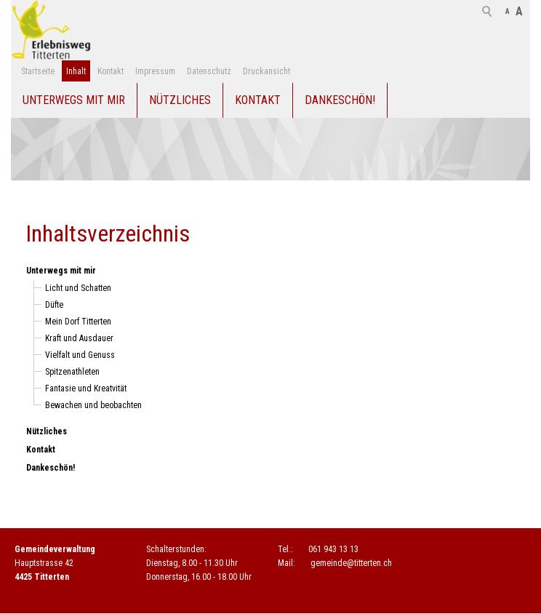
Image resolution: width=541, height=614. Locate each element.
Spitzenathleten (72, 372)
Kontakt (110, 71)
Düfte (54, 305)
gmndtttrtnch (351, 563)
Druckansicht (266, 71)
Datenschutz (209, 71)
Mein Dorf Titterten (78, 321)
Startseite (38, 71)
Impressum (155, 71)
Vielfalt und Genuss (80, 355)
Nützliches (180, 100)
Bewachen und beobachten (93, 405)
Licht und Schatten (78, 288)
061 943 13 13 (333, 549)
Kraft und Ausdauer (79, 338)
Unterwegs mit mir (74, 100)
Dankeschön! (340, 100)
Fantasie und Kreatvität (86, 388)
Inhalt (76, 71)
